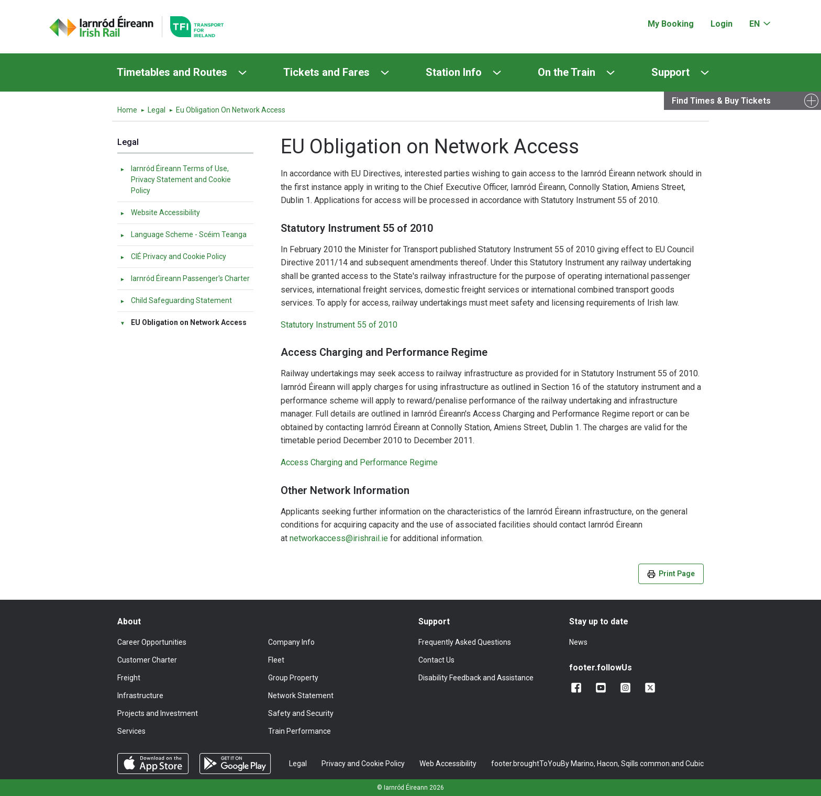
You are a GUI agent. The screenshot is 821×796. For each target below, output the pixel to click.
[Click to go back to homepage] (101, 27)
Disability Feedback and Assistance (476, 678)
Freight (128, 678)
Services (131, 731)
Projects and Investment (157, 713)
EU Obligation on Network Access (183, 322)
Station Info (454, 72)
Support (670, 72)
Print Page (671, 573)
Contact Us (436, 660)
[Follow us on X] (652, 687)
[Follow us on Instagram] (627, 687)
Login (722, 24)
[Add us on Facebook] (578, 687)
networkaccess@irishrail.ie (339, 538)
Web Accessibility (447, 763)
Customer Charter (147, 660)
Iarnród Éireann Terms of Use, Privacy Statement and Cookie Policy (175, 179)
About (129, 621)
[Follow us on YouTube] (603, 687)
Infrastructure (140, 695)
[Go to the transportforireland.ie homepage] (193, 26)
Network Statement (301, 695)
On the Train (566, 72)
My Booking (671, 24)
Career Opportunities (151, 642)
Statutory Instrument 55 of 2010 (339, 325)
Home (127, 110)
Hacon (607, 763)
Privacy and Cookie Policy (363, 763)
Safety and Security (301, 713)
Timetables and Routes (172, 72)
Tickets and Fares (326, 72)
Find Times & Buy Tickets (721, 101)
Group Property (293, 678)
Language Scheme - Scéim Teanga (183, 234)
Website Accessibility (159, 212)
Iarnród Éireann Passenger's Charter (184, 278)
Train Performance (299, 731)
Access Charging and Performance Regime (360, 462)
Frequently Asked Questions (464, 642)
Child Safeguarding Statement (175, 300)
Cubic (694, 763)
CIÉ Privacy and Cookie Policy (172, 256)
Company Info (291, 642)
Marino (582, 763)
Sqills (629, 763)
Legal (156, 110)
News (578, 642)
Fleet (276, 660)
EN (754, 24)
